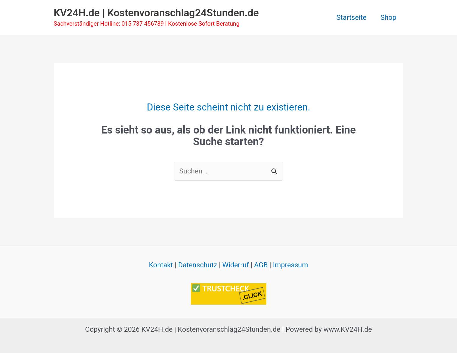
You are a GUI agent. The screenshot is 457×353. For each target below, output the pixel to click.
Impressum (290, 265)
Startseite (351, 17)
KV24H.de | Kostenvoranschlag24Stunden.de (156, 13)
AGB (261, 265)
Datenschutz (197, 265)
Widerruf (235, 265)
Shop (388, 17)
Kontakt (161, 265)
